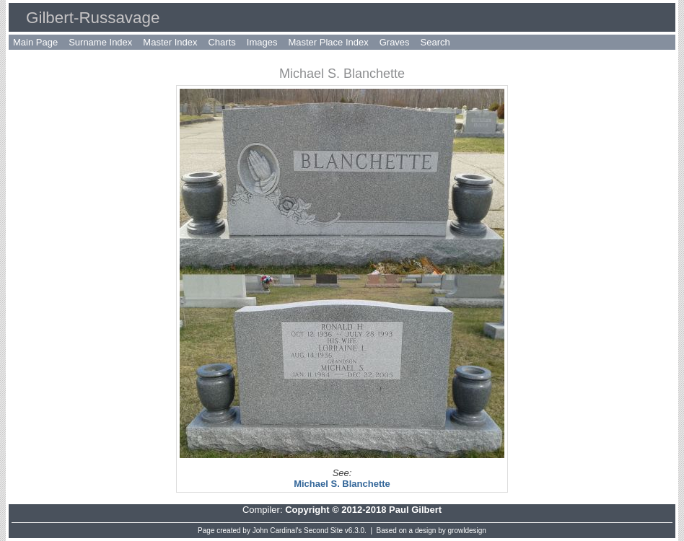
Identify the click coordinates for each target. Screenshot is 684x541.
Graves (395, 42)
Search (435, 42)
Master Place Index (328, 42)
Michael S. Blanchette (342, 483)
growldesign (467, 531)
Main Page (35, 42)
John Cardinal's (277, 531)
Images (262, 42)
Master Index (170, 42)
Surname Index (100, 42)
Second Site (323, 531)
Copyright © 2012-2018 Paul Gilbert (363, 509)
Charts (221, 42)
